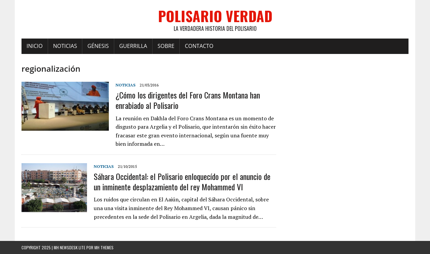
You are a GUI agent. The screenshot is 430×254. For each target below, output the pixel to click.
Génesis (98, 46)
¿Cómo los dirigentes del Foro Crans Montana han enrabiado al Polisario (188, 100)
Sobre (166, 46)
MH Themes (104, 247)
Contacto (199, 46)
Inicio (35, 46)
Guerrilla (133, 46)
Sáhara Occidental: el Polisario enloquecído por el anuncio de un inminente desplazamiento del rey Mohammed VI (182, 181)
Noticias (65, 46)
